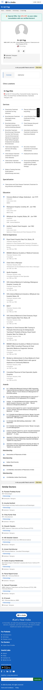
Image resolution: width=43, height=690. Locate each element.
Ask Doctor (21, 75)
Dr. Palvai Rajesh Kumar (10, 574)
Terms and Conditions (7, 688)
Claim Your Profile (9, 645)
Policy (17, 688)
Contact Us (6, 658)
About (5, 653)
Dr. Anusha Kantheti (8, 503)
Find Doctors (7, 635)
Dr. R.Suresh (6, 598)
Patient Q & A (7, 639)
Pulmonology (16, 10)
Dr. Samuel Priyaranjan (9, 585)
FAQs (4, 655)
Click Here (38, 67)
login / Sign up (37, 2)
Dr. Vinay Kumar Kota (9, 515)
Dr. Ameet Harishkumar (9, 549)
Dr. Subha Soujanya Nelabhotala (12, 561)
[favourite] (19, 51)
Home (2, 10)
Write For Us (7, 660)
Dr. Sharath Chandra (8, 526)
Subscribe (37, 679)
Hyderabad (8, 10)
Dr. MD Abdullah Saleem (10, 538)
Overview (8, 75)
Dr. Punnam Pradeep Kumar (11, 492)
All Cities (6, 637)
